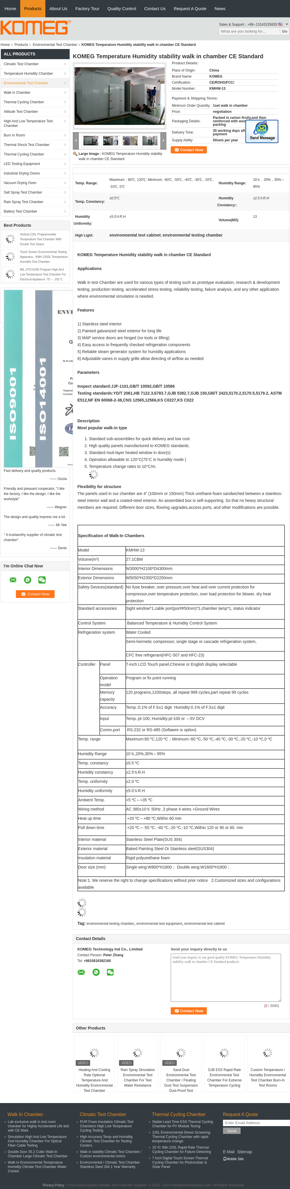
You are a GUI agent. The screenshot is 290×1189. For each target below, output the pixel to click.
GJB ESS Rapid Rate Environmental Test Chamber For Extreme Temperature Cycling (224, 1077)
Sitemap (244, 1151)
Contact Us (155, 8)
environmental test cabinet (204, 924)
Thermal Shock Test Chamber (27, 145)
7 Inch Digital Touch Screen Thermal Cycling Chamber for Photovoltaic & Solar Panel (180, 1162)
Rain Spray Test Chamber (23, 202)
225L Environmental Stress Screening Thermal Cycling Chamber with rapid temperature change (181, 1136)
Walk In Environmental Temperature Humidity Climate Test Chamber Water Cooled (37, 1166)
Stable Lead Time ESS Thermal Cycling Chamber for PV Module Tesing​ (182, 1124)
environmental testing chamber (110, 924)
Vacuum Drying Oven (20, 183)
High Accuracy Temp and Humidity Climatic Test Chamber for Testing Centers (106, 1141)
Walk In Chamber (17, 93)
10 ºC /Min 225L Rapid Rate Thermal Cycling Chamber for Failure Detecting (181, 1149)
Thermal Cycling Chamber (24, 102)
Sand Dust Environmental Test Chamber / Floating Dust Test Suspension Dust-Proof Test (181, 1080)
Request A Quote (190, 8)
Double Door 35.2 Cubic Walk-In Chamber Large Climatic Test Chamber (38, 1154)
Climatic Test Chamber (21, 64)
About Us (58, 8)
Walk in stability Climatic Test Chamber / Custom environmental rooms (111, 1154)
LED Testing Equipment (22, 164)
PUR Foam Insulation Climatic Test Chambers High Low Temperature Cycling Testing (106, 1126)
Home (10, 8)
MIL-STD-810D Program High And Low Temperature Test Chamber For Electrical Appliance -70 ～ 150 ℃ (43, 274)
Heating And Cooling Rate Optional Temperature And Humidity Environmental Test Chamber (94, 1080)
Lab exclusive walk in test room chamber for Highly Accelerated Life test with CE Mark (38, 1126)
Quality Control (121, 8)
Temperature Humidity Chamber (28, 74)
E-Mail (229, 1151)
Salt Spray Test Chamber (23, 192)
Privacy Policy (53, 1185)
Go (284, 31)
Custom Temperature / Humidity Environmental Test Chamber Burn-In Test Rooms (268, 1077)
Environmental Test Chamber (55, 45)
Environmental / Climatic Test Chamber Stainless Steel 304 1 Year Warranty (110, 1164)
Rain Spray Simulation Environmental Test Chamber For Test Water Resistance (138, 1077)
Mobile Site (233, 1159)
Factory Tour (87, 8)
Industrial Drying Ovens (22, 173)
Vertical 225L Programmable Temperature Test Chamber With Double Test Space (41, 239)
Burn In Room (14, 135)
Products (32, 8)
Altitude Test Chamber (21, 112)
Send (231, 1131)
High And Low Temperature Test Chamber (28, 123)
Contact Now (191, 150)
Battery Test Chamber (20, 211)
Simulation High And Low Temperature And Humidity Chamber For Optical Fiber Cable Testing (37, 1141)
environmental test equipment (159, 924)
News (220, 8)
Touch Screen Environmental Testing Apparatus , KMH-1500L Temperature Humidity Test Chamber (44, 256)
